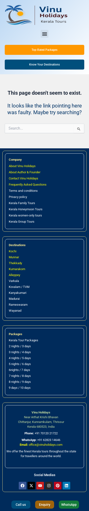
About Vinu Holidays (22, 166)
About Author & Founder (24, 172)
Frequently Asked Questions (28, 184)
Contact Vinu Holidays (23, 178)
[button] (44, 34)
